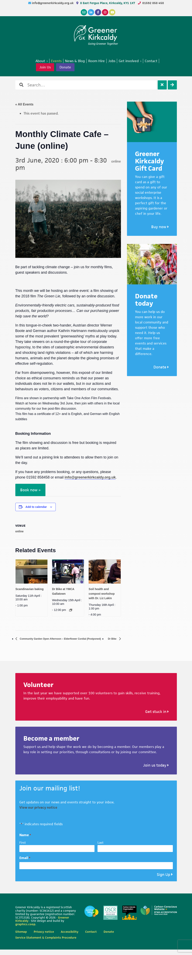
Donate (65, 67)
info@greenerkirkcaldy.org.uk (53, 3)
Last (101, 848)
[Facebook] (98, 12)
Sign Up (163, 880)
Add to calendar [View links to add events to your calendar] (36, 506)
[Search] (172, 84)
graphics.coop (25, 930)
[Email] (84, 12)
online (19, 531)
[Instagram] (105, 12)
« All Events (24, 104)
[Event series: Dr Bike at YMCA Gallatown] (70, 610)
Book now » (30, 489)
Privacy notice (44, 937)
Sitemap (21, 937)
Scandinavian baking (30, 589)
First (22, 848)
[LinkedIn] (91, 12)
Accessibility (69, 937)
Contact (91, 937)
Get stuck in (157, 717)
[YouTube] (112, 12)
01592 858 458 (153, 3)
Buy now (160, 226)
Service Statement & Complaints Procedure (45, 943)
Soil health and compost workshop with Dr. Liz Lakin (101, 593)
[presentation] (32, 571)
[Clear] (162, 84)
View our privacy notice (38, 813)
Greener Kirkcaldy (96, 33)
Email (24, 863)
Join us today (156, 770)
